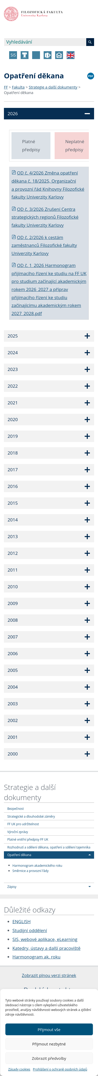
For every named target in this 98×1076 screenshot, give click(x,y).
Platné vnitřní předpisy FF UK (27, 839)
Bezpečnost (15, 808)
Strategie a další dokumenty (53, 87)
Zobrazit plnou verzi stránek (49, 975)
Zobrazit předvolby (49, 1058)
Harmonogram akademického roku (37, 865)
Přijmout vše (49, 1029)
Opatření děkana (18, 92)
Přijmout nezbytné (49, 1043)
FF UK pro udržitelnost (23, 824)
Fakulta (18, 87)
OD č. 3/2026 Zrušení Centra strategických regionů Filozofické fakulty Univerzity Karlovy (44, 217)
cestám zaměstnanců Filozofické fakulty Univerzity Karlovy (44, 245)
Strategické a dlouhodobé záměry (31, 816)
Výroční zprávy (17, 832)
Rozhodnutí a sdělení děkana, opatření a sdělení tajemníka (48, 847)
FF (6, 87)
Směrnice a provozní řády (31, 871)
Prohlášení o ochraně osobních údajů (60, 1069)
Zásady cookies (19, 1069)
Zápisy (11, 887)
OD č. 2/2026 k (29, 237)
